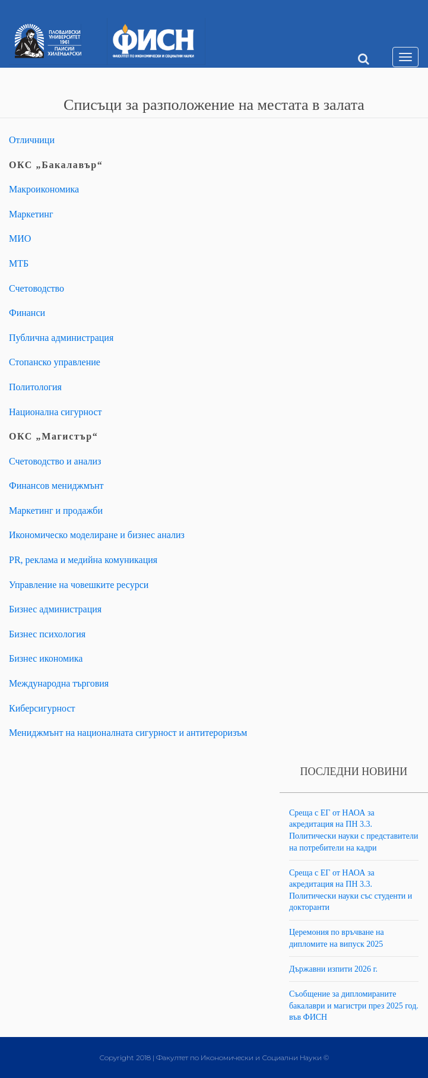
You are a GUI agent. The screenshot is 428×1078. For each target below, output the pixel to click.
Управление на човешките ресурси (78, 585)
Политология (35, 387)
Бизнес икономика (46, 658)
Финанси (27, 313)
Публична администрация (61, 338)
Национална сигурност (55, 412)
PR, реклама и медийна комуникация (83, 560)
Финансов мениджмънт (56, 485)
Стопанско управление (54, 362)
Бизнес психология (47, 634)
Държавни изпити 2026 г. (333, 969)
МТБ (18, 263)
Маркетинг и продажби (56, 510)
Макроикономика (44, 189)
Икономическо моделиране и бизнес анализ (97, 535)
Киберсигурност (42, 708)
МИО (20, 238)
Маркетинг (31, 214)
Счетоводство (36, 288)
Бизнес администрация (55, 609)
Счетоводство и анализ (55, 461)
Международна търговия (59, 683)
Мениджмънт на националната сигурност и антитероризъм (128, 733)
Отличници (32, 140)
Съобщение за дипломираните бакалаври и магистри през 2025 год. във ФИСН (354, 1006)
